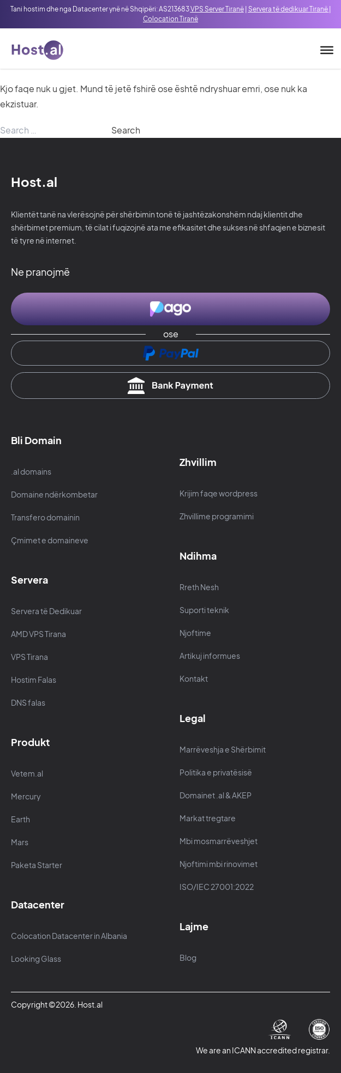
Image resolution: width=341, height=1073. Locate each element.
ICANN (244, 1050)
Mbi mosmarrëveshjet (219, 841)
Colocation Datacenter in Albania (69, 936)
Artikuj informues (210, 655)
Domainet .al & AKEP (216, 795)
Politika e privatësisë (216, 772)
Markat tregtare (208, 818)
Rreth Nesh (199, 587)
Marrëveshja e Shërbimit (223, 749)
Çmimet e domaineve (49, 540)
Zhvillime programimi (217, 516)
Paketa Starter (36, 865)
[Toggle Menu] (326, 50)
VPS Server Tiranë (217, 9)
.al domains (31, 471)
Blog (188, 957)
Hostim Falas (33, 679)
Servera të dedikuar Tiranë (288, 9)
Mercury (26, 796)
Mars (19, 842)
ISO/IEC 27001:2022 (217, 887)
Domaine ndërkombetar (54, 494)
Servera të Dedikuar (46, 611)
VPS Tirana (29, 657)
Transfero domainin (45, 517)
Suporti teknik (204, 610)
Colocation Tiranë (170, 19)
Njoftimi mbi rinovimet (219, 864)
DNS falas (28, 702)
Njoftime (195, 633)
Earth (20, 819)
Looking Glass (36, 958)
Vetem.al (27, 773)
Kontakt (194, 678)
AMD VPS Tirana (38, 634)
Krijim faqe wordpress (219, 493)
